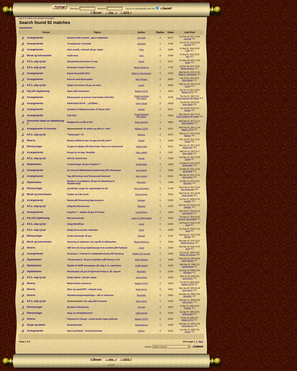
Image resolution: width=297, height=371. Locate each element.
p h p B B (111, 365)
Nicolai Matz (141, 164)
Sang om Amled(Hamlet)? (79, 313)
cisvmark (141, 38)
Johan (141, 61)
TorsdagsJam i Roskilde (79, 43)
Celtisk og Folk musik (78, 194)
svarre (141, 85)
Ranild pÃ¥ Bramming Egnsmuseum (85, 200)
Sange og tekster (36, 325)
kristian (141, 109)
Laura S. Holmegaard (141, 218)
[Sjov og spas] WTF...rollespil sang (84, 289)
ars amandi (141, 170)
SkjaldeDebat (25, 28)
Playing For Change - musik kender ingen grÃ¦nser (92, 319)
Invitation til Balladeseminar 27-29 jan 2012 (88, 109)
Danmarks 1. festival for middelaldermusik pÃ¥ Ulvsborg (95, 254)
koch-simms (141, 176)
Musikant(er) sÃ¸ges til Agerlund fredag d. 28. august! (94, 271)
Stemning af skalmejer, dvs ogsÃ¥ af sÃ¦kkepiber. (92, 242)
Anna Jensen (141, 194)
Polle (141, 49)
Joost (141, 224)
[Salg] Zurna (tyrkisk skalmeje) (82, 230)
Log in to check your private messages (36, 18)
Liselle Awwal (141, 265)
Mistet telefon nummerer (79, 283)
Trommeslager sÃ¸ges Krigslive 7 (83, 164)
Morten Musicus (141, 67)
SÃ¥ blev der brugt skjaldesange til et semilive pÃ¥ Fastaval (97, 248)
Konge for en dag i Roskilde (81, 152)
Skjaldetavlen (34, 164)
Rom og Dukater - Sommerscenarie (84, 331)
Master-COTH (141, 91)
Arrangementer (35, 37)
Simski (141, 140)
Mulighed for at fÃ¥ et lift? (80, 122)
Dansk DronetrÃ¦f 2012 (78, 73)
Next (201, 341)
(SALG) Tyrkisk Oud (77, 158)
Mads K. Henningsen (141, 73)
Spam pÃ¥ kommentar (78, 91)
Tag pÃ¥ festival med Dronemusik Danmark (88, 176)
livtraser (141, 200)
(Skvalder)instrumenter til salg (82, 61)
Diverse (31, 140)
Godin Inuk (72, 55)
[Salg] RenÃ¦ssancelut (78, 206)
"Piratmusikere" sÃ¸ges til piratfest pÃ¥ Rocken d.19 (93, 259)
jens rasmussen (141, 188)
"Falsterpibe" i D (75, 134)
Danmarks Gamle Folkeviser (81, 67)
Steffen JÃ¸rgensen (142, 254)
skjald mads (141, 146)
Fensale (141, 307)
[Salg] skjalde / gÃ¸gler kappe (81, 277)
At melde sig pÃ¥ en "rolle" (97, 128)
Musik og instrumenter (39, 55)
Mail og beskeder (75, 218)
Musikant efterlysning (78, 307)
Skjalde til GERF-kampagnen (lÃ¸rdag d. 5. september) (94, 265)
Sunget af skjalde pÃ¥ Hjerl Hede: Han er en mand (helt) (95, 146)
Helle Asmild (141, 313)
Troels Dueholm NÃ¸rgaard (141, 97)
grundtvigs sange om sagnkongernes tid (87, 188)
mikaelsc (141, 206)
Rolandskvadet (74, 325)
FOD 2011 (72, 115)
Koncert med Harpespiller (80, 79)
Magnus (141, 134)
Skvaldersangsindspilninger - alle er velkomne (90, 295)
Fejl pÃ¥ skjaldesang (38, 91)
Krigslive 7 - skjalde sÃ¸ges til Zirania (85, 212)
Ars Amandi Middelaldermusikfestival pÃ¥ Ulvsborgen (94, 170)
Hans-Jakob (141, 103)
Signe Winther (141, 122)
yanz (141, 55)
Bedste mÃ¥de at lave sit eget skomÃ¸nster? (89, 140)
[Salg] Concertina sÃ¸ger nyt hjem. (84, 85)
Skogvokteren (141, 325)
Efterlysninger (34, 146)
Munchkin (141, 182)
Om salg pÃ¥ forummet (95, 301)
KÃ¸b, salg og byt (36, 61)
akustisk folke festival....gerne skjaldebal (87, 38)
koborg (141, 331)
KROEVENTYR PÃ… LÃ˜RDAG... (83, 103)
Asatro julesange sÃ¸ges (79, 236)
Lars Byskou (141, 212)
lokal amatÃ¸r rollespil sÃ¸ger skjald (85, 49)
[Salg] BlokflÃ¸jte (75, 224)
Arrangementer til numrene (41, 128)
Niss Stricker (141, 79)
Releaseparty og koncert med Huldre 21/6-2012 (90, 97)
